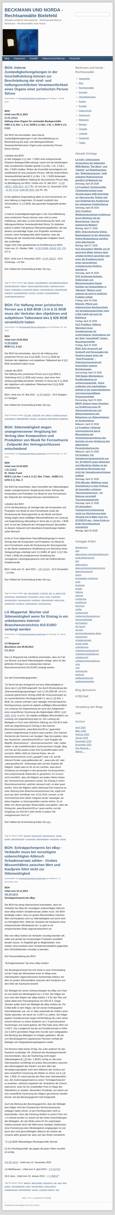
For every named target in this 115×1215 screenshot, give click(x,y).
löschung (79, 606)
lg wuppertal (30, 839)
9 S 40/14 (9, 650)
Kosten (82, 101)
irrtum (28, 1186)
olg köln (79, 630)
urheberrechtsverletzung (87, 661)
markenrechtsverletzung (87, 616)
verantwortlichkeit (20, 293)
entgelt (7, 839)
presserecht (81, 637)
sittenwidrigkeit (61, 290)
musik (47, 597)
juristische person (57, 286)
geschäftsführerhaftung (58, 283)
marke (78, 609)
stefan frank (59, 600)
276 (64, 125)
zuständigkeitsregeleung (15, 296)
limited (7, 290)
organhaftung (16, 290)
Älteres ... (80, 751)
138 (14, 476)
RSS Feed (83, 696)
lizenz (41, 597)
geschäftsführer (41, 283)
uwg (77, 668)
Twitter (82, 143)
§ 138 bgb (44, 593)
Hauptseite (74, 58)
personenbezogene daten (88, 633)
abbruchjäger (37, 1183)
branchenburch (49, 836)
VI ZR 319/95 (42, 248)
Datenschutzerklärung (53, 58)
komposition (33, 597)
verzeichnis (54, 839)
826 (20, 346)
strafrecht (8, 293)
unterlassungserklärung (87, 654)
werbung (79, 674)
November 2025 (83, 745)
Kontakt (34, 58)
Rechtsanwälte (86, 88)
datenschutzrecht (84, 571)
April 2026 (80, 727)
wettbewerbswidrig (84, 681)
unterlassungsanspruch (87, 650)
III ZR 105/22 (11, 118)
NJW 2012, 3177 (21, 186)
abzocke (27, 836)
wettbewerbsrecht (84, 678)
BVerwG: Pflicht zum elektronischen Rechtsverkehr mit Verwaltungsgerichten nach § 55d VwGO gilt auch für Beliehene (92, 311)
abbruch (27, 1183)
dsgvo (78, 575)
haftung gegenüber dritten (38, 286)
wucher (63, 839)
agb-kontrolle (33, 593)
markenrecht (81, 613)
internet (79, 595)
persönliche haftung (31, 290)
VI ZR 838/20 (11, 343)
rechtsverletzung (47, 290)
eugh (77, 582)
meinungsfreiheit (83, 619)
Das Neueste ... (83, 748)
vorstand (40, 293)
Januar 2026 (81, 738)
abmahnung (81, 547)
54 (27, 125)
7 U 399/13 (52, 1176)
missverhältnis (37, 1186)
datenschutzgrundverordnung (90, 568)
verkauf (35, 1190)
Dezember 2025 (83, 741)
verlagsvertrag (31, 604)
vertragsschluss (44, 604)
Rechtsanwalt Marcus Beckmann (32, 98)
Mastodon (84, 120)
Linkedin (83, 133)
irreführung (80, 599)
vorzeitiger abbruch (47, 1190)
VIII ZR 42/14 (11, 894)
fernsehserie (10, 597)
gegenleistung (21, 597)
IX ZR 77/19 (12, 190)
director (31, 283)
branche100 (37, 836)
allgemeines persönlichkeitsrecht (91, 554)
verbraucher (81, 671)
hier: (49, 269)
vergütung (20, 604)
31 (13, 346)
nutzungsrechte (24, 600)
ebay (59, 1183)
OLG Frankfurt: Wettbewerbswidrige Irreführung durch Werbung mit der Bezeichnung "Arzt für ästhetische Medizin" (92, 218)
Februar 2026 (82, 734)
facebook (80, 585)
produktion (36, 600)
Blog (7, 58)
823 (8, 128)
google (78, 589)
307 (35, 476)
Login (78, 713)
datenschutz (81, 564)
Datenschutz (85, 110)
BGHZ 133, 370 (58, 248)
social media (81, 643)
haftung (23, 286)
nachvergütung (11, 600)
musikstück (55, 597)
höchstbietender (18, 1186)
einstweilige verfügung (86, 578)
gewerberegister (17, 839)
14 (39, 125)
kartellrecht (80, 602)
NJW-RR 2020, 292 (29, 190)
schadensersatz (11, 1190)
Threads (83, 129)
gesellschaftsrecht (12, 286)
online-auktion (50, 1186)
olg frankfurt (81, 623)
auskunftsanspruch (84, 558)
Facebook (84, 138)
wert (57, 1190)
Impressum (19, 58)
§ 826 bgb (36, 415)
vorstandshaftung (52, 293)
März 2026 (80, 731)
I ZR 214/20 (11, 469)
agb (25, 593)
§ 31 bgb (27, 415)
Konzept (83, 92)
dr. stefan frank (59, 593)
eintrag (59, 836)
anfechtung (47, 1183)
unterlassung (81, 647)
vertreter (32, 293)
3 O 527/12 (54, 1169)
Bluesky (83, 124)
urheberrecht (10, 604)
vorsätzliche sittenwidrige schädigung (53, 419)
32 (14, 125)
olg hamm (80, 626)
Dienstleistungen (87, 97)
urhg (77, 664)
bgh (25, 283)
